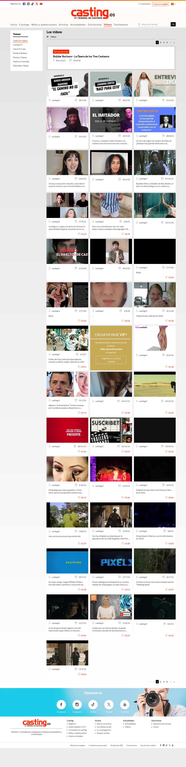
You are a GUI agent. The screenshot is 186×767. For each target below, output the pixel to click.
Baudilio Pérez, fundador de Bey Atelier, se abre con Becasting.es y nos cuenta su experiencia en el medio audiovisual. (154, 203)
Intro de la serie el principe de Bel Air (65, 555)
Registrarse (160, 4)
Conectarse (144, 4)
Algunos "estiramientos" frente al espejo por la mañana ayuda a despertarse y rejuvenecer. (66, 425)
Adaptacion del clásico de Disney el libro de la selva (154, 510)
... (92, 335)
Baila (51, 335)
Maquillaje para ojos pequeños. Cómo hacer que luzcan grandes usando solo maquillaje (65, 510)
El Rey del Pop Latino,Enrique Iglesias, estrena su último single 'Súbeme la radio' (66, 379)
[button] (173, 4)
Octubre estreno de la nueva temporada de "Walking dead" (155, 602)
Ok (173, 24)
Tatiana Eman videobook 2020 (149, 335)
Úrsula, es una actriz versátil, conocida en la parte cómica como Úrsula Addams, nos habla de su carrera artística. (67, 203)
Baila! (138, 291)
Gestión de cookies (148, 764)
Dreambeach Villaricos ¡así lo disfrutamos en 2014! (154, 556)
